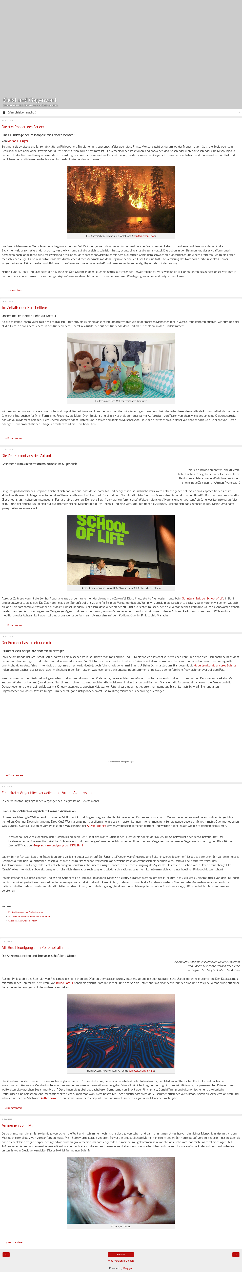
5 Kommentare (13, 438)
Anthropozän (49, 1098)
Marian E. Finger (17, 141)
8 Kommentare (14, 1242)
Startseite (121, 1254)
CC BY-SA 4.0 (147, 1071)
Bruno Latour (64, 983)
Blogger (127, 1268)
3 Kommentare (13, 625)
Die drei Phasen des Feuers (23, 127)
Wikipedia (134, 1071)
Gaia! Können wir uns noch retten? (22, 921)
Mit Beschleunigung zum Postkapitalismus (25, 912)
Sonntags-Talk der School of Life (203, 598)
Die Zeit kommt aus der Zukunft (27, 456)
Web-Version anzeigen (121, 1261)
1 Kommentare (13, 290)
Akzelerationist (96, 826)
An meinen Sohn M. (17, 1126)
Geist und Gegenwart (30, 100)
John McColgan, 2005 (144, 236)
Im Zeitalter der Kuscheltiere (24, 308)
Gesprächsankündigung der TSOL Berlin (59, 845)
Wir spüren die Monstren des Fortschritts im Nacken (29, 917)
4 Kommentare (13, 1108)
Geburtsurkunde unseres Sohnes (215, 665)
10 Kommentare (14, 775)
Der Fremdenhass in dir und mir (26, 643)
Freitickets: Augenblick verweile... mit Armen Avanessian (47, 793)
